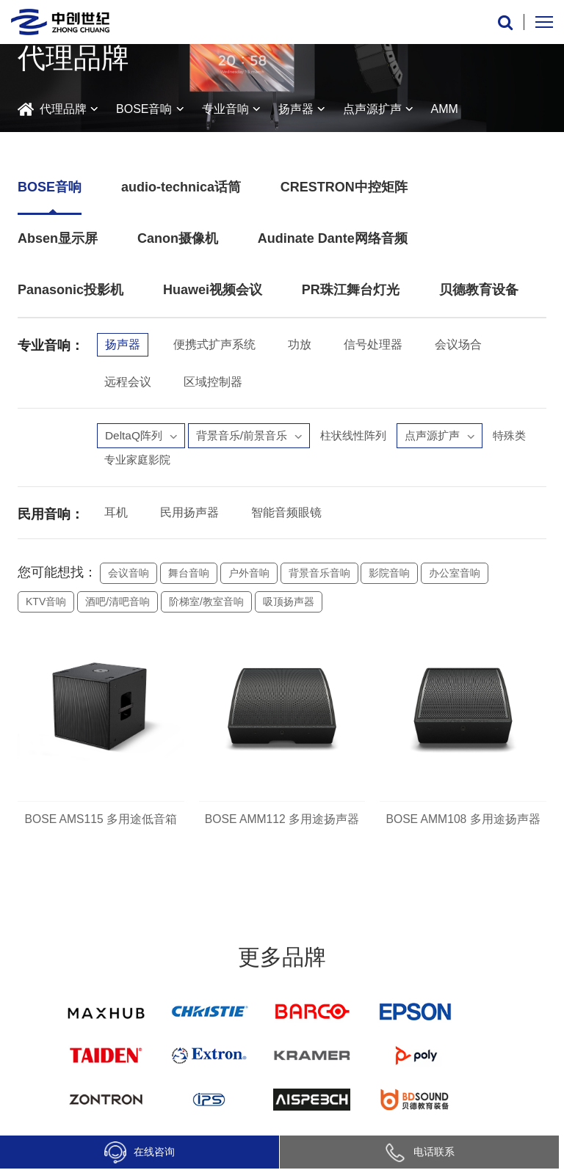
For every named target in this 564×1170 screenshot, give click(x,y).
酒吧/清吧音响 (117, 604)
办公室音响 (454, 576)
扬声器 (296, 109)
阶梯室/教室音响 (206, 604)
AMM (444, 109)
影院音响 (389, 576)
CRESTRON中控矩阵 (344, 187)
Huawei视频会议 (212, 289)
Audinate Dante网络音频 (333, 238)
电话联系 (419, 1152)
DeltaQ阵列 (142, 436)
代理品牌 (63, 109)
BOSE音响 (144, 109)
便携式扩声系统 (214, 344)
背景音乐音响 (319, 576)
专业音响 (225, 109)
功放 (299, 344)
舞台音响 (188, 576)
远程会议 (127, 382)
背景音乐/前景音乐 (255, 436)
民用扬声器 (189, 515)
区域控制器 (213, 382)
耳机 (116, 515)
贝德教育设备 (478, 289)
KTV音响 (46, 604)
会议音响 (128, 576)
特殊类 (122, 462)
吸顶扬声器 (288, 604)
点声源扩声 (372, 109)
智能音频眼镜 (286, 515)
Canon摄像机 (177, 238)
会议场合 (458, 344)
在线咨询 (139, 1152)
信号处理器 (373, 344)
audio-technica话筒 (181, 187)
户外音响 (249, 576)
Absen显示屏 (58, 238)
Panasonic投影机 (70, 289)
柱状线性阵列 (364, 436)
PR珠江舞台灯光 (351, 289)
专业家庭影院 (192, 462)
